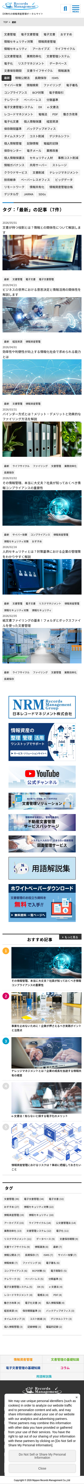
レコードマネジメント (18, 114)
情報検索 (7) (11, 1263)
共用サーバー (38, 165)
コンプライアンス (15, 92)
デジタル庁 (11, 194)
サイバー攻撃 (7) (67, 1255)
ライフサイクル (65, 49)
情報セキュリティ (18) (41, 1215)
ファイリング (52, 85)
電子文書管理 (29, 34)
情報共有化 (37, 187)
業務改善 (52, 150)
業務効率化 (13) (13, 1230)
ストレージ (59, 165)
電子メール (34, 150)
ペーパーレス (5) (34, 1279)
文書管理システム (58, 56)
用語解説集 (44, 1376)
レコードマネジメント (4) (18, 1295)
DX (40, 107)
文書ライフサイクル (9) (17, 1246)
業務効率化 (34, 56)
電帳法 (42, 114)
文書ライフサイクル (40, 70)
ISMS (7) (48, 1255)
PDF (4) (57, 1295)
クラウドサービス (15, 172)
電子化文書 (11, 121)
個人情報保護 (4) (55, 1302)
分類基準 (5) (55, 1279)
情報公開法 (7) (12, 1255)
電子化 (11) (62, 1230)
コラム (65, 1367)
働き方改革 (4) (12, 1302)
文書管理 (10, 34)
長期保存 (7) (32, 1255)
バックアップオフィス (41, 128)
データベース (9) (45, 1239)
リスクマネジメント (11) (17, 1239)
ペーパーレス (32, 100)
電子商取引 (56, 92)
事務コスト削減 (68, 158)
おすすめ (66, 34)
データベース (58, 63)
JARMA (28, 194)
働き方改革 (70, 114)
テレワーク (11, 100)
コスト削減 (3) (38, 1319)
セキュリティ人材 (41, 158)
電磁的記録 (51, 143)
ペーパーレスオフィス (35, 179)
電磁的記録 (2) (54, 1326)
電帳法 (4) (43, 1295)
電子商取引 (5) (59, 1270)
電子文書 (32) (56, 1199)
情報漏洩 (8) (41, 1246)
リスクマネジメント (31, 63)
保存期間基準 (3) (32, 1310)
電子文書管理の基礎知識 (23, 1367)
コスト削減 (37, 136)
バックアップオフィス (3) (60, 1310)
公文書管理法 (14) (66, 1223)
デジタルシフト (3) (61, 1319)
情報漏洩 (64, 70)
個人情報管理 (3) (13, 1326)
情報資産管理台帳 (61, 187)
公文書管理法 (13, 56)
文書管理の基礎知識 (65, 1359)
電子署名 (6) (53, 1263)
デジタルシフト (59, 136)
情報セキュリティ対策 (18, 41)
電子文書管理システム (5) (18, 1286)
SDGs (42, 194)
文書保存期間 (13, 70)
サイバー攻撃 (13, 85)
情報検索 (32, 85)
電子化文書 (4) (33, 1302)
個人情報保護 (32, 121)
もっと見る (71, 937)
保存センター (13, 150)
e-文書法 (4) (55, 1286)
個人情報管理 (13, 143)
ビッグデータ (64, 179)
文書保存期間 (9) (69, 1239)
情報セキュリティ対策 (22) (39, 1207)
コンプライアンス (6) (15, 1270)
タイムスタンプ (14, 136)
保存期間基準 (13, 128)
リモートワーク (14, 187)
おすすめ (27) (11, 1207)
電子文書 (49, 34)
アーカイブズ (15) (14, 1223)
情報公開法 (22, 78)
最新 (7, 78)
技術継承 (10, 179)
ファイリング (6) (32, 1263)
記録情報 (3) (34, 1326)
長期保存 (41, 78)
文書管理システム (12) (38, 1230)
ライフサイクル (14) (40, 1223)
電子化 (8, 63)
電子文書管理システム (18, 107)
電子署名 (72, 85)
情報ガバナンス (14, 165)
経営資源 (52, 121)
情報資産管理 (47, 41)
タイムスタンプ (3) (14, 1319)
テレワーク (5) (12, 1279)
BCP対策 (38, 92)
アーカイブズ (41, 49)
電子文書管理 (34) (34, 1199)
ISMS (55, 78)
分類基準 (52, 100)
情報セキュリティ (15, 49)
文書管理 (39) (11, 1199)
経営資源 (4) (11, 1310)
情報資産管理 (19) (14, 1215)
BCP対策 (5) (39, 1270)
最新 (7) (57, 1246)
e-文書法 (53, 107)
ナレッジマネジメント (64, 172)
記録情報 (32, 143)
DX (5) (40, 1286)
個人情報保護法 (14, 158)
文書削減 (38, 172)
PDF (55, 114)
